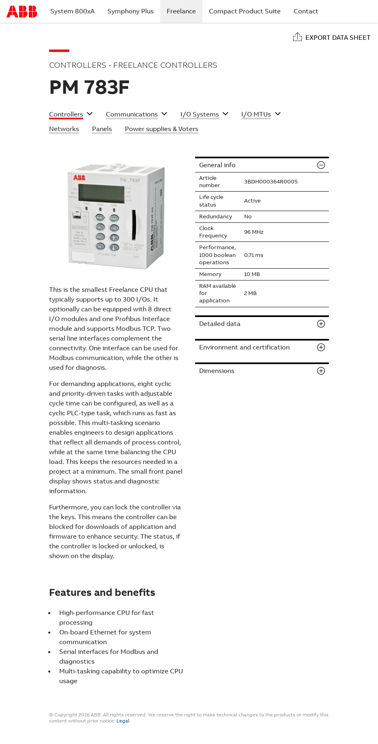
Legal (122, 721)
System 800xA (72, 11)
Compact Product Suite (245, 11)
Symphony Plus (130, 11)
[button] (71, 115)
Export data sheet (338, 37)
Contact (306, 11)
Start (21, 11)
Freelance (184, 10)
